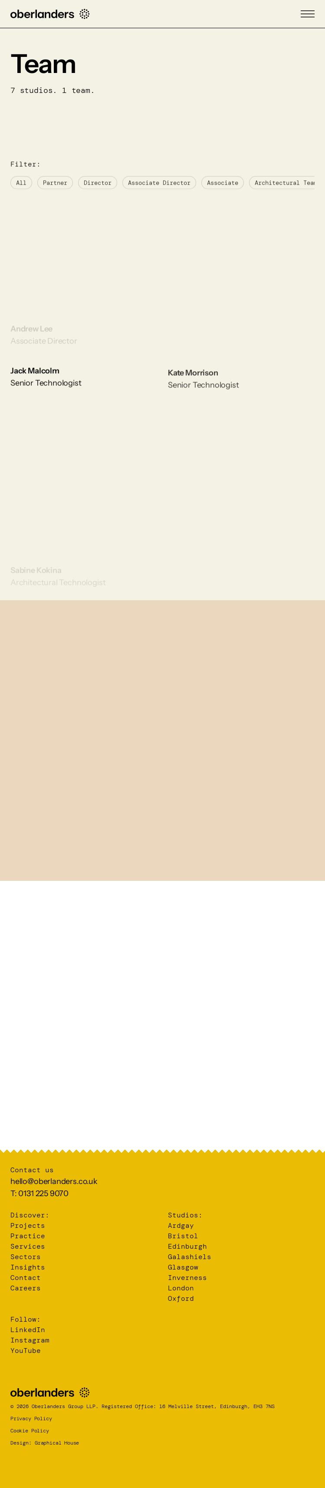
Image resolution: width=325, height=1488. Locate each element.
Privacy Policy (31, 1418)
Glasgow (183, 1267)
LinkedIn (27, 1329)
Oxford (181, 1298)
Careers (25, 1288)
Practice (27, 1235)
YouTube (25, 1350)
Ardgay (181, 1225)
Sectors (25, 1256)
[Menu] (308, 14)
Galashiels (189, 1256)
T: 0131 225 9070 (39, 1193)
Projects (27, 1225)
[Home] (50, 14)
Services (27, 1246)
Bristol (183, 1235)
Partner (55, 189)
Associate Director (159, 189)
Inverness (187, 1277)
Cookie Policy (29, 1430)
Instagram (29, 1340)
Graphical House (57, 1442)
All (21, 189)
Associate (222, 189)
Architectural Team (286, 189)
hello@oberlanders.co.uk (54, 1181)
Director (98, 189)
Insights (27, 1267)
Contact (25, 1277)
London (181, 1288)
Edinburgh (187, 1246)
